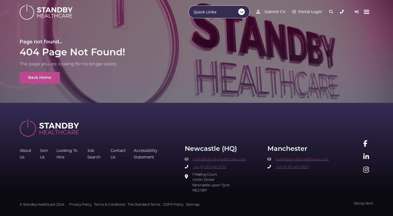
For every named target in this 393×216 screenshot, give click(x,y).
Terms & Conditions (109, 204)
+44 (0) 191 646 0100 (209, 167)
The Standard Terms (144, 204)
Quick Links (204, 12)
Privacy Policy (80, 204)
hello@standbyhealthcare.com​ (219, 159)
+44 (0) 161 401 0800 (292, 167)
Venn (369, 203)
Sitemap (193, 204)
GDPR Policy (173, 204)
